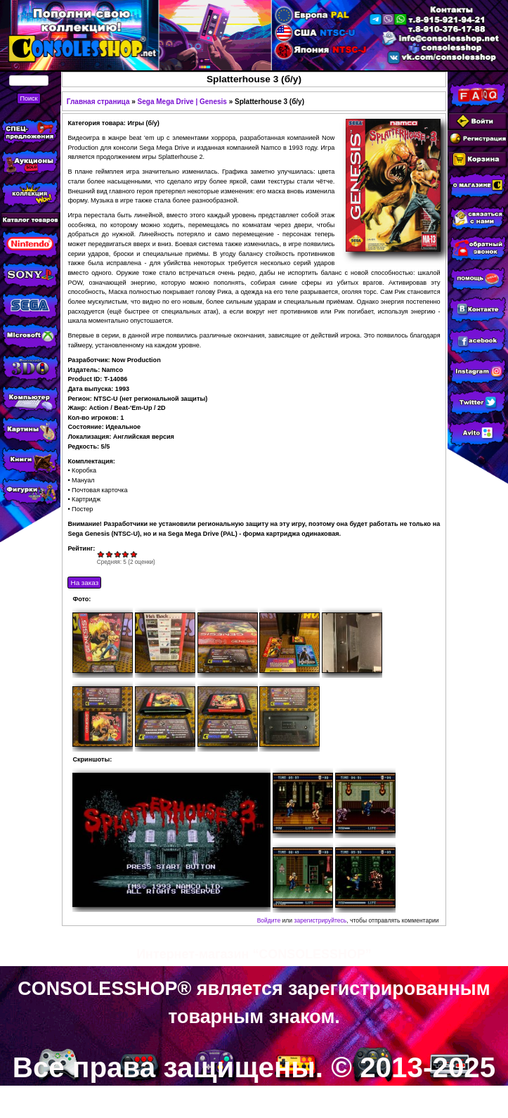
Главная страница (98, 101)
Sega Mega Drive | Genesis (182, 101)
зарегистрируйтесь (320, 920)
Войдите (269, 920)
